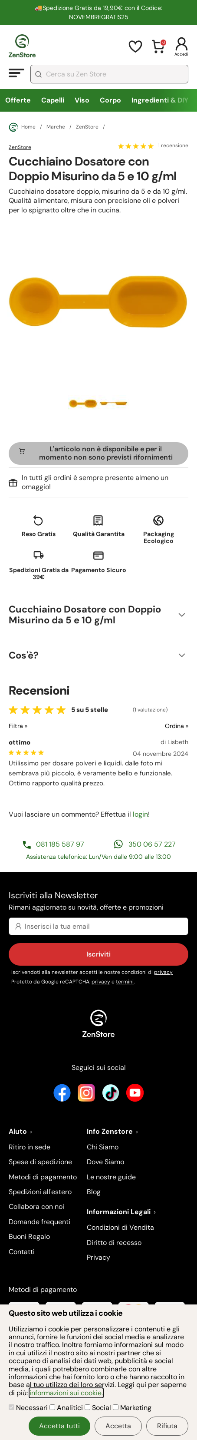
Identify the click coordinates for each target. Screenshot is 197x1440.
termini (125, 981)
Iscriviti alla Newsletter (98, 902)
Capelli (52, 100)
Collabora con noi (36, 1206)
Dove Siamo (105, 1161)
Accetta (118, 1425)
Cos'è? (24, 655)
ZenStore (87, 127)
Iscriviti (98, 954)
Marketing (132, 1407)
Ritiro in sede (29, 1147)
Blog (94, 1191)
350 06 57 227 (152, 844)
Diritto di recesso (114, 1242)
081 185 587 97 (60, 844)
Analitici (67, 1407)
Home (22, 127)
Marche (55, 127)
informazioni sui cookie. (66, 1392)
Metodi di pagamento (43, 1177)
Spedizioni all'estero (40, 1191)
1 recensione (173, 146)
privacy (163, 972)
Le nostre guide (111, 1177)
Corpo (110, 100)
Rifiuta (167, 1425)
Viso (82, 100)
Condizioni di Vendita (120, 1227)
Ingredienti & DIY (159, 100)
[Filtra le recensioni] (41, 726)
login (140, 814)
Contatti (22, 1251)
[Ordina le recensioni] (145, 726)
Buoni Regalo (29, 1236)
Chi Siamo (102, 1147)
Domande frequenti (39, 1221)
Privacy (98, 1257)
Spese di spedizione (40, 1161)
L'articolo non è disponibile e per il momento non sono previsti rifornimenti (106, 452)
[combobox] (109, 74)
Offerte (18, 100)
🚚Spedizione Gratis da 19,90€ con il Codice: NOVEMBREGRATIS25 (98, 12)
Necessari (29, 1407)
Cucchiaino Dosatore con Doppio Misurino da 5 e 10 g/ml (85, 614)
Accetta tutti (59, 1425)
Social (99, 1407)
